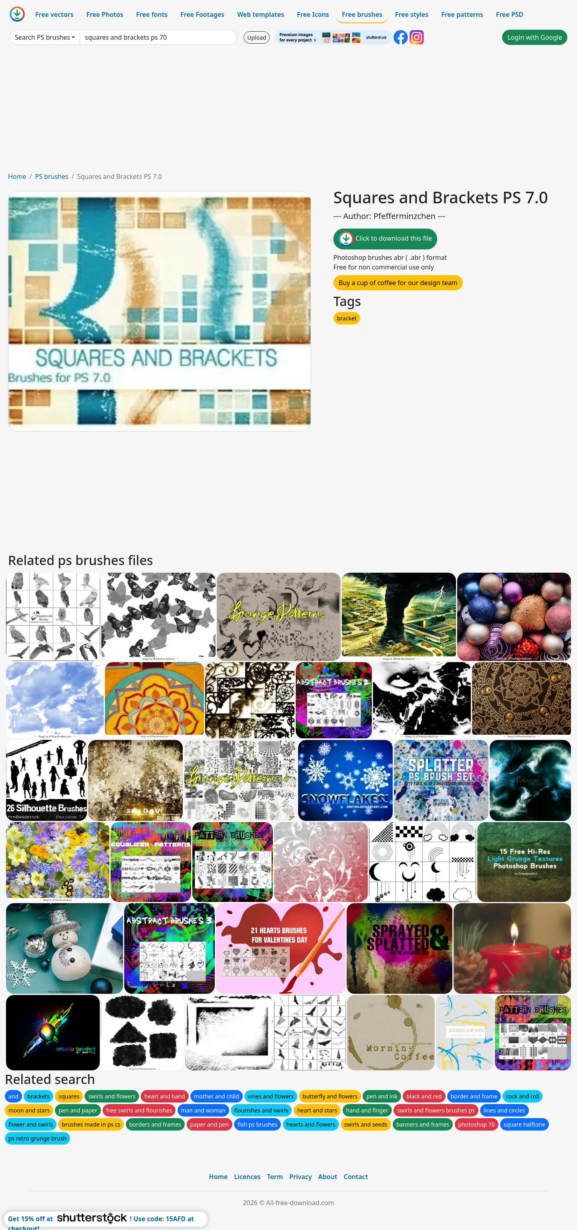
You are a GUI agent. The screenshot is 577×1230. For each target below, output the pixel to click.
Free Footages (202, 14)
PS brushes (51, 176)
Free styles (411, 14)
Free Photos (104, 14)
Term (275, 1176)
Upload (256, 37)
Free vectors (54, 14)
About (327, 1176)
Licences (247, 1176)
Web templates (260, 14)
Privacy (300, 1176)
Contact (356, 1176)
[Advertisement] (288, 111)
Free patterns (462, 14)
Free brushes (362, 14)
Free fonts (152, 14)
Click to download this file (385, 239)
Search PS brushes (42, 37)
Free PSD (509, 14)
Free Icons (313, 14)
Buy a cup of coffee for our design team (398, 282)
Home (17, 176)
